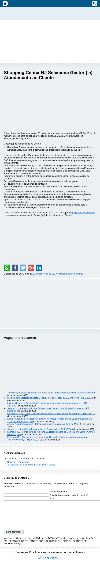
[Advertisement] (50, 41)
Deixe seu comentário (18, 462)
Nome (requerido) (36, 491)
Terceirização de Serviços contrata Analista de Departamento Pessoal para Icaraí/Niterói (51, 392)
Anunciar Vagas (48, 558)
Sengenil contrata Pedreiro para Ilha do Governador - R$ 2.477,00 (40, 429)
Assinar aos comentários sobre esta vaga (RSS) (31, 464)
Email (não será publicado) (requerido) (46, 495)
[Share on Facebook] (15, 267)
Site (29, 498)
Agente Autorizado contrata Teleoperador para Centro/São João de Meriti (43, 424)
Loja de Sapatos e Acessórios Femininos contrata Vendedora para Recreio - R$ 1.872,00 (51, 413)
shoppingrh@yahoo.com (82, 212)
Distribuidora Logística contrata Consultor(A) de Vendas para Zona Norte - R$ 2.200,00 (50, 398)
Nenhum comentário (72, 273)
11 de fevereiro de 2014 (45, 273)
